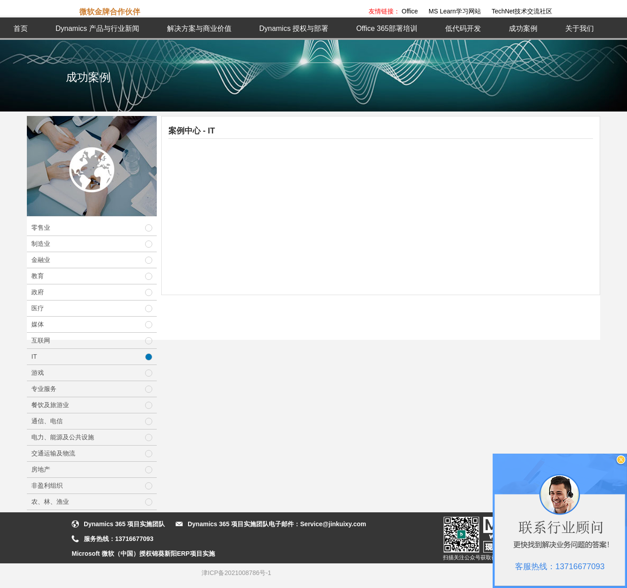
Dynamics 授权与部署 (294, 28)
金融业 (92, 260)
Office (410, 11)
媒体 (92, 324)
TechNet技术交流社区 (522, 11)
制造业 (92, 244)
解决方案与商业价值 (199, 28)
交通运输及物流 (92, 453)
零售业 (92, 228)
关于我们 (579, 28)
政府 (92, 292)
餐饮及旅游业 (92, 405)
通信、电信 (92, 421)
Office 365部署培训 (386, 28)
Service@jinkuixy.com (333, 524)
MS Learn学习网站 (455, 11)
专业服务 (92, 389)
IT (92, 357)
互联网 (92, 340)
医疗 (92, 308)
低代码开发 (463, 28)
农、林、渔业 (92, 502)
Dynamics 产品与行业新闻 (97, 28)
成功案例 (523, 28)
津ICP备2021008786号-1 (236, 572)
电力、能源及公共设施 (92, 437)
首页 (20, 28)
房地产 (92, 469)
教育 (92, 276)
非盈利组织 (92, 486)
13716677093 (134, 538)
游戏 (92, 373)
